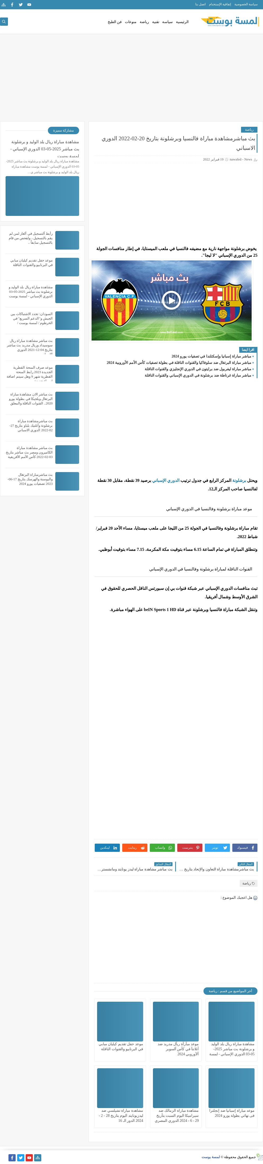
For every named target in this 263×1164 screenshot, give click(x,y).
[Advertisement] (131, 80)
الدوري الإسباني (165, 480)
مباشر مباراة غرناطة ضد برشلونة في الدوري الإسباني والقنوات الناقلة (198, 375)
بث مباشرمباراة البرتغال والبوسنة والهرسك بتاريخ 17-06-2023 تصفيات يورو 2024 (30, 479)
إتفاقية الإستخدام (220, 4)
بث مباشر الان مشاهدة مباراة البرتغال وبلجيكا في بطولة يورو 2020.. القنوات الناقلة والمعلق (31, 398)
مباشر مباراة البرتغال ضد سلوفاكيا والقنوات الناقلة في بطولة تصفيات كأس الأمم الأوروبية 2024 (179, 363)
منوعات (131, 22)
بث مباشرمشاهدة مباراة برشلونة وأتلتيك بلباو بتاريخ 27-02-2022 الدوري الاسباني (31, 425)
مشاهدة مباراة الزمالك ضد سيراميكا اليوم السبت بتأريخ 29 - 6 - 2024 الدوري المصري (177, 1116)
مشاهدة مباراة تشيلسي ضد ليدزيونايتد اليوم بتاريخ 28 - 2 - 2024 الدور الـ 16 (121, 1116)
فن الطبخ (115, 22)
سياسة (167, 22)
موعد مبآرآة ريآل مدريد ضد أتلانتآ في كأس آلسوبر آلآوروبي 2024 (178, 1049)
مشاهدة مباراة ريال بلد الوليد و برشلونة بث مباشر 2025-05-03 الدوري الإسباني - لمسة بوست (44, 148)
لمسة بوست (211, 1157)
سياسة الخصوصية (246, 4)
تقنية (155, 22)
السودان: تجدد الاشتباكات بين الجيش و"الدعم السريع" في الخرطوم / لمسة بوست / (32, 318)
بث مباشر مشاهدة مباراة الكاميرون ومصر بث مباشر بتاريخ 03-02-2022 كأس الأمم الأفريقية (29, 452)
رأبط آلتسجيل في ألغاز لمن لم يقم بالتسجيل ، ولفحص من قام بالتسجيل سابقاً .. (31, 238)
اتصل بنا (200, 4)
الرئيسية (182, 22)
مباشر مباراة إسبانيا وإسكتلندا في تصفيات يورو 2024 (212, 356)
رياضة (144, 22)
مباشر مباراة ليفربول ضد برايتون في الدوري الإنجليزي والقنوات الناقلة (198, 369)
